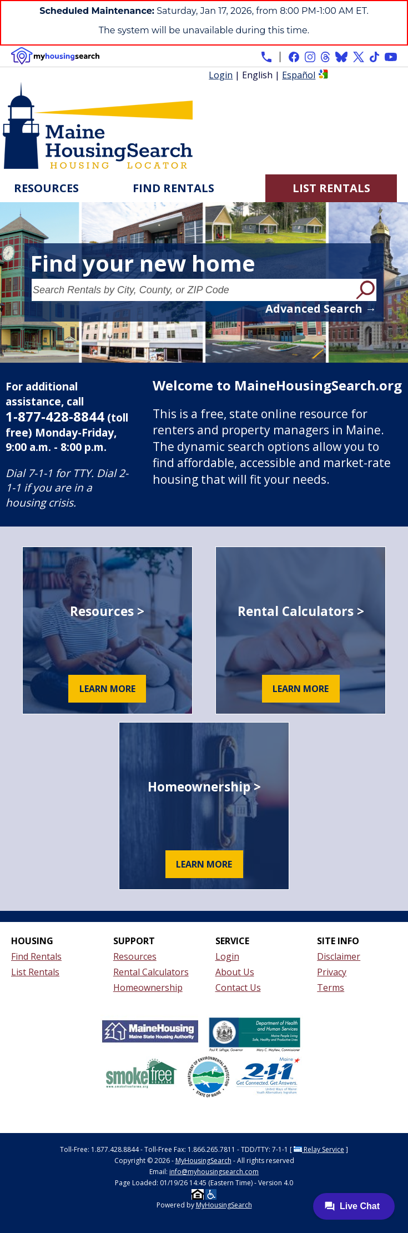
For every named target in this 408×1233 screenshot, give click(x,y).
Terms (330, 987)
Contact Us (238, 987)
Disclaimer (338, 956)
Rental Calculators (151, 972)
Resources (46, 188)
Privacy (331, 972)
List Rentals (331, 188)
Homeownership (148, 987)
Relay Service (319, 1149)
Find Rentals (173, 188)
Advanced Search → (320, 308)
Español (298, 75)
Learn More (107, 689)
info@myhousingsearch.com (214, 1171)
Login (221, 75)
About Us (234, 972)
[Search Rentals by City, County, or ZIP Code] (193, 290)
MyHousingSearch (203, 1160)
